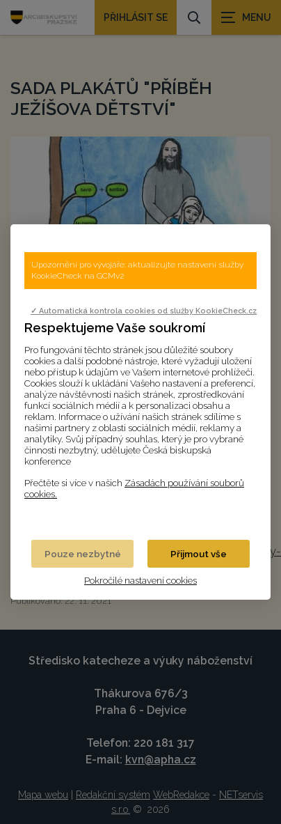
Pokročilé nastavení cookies (140, 580)
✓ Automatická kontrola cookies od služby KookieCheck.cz (144, 310)
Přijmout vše (198, 553)
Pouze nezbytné (83, 553)
